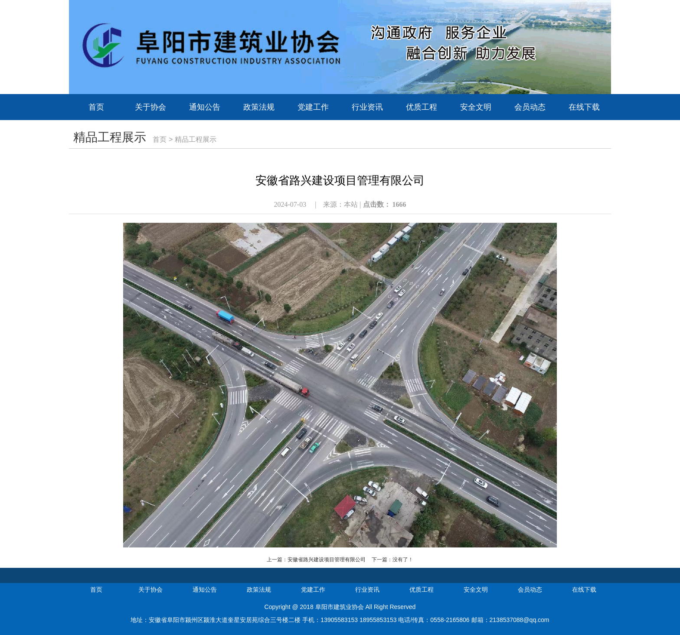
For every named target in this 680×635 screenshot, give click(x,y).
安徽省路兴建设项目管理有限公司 (327, 560)
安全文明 (475, 107)
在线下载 (584, 107)
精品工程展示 (195, 139)
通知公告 (204, 107)
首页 (96, 107)
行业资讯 (367, 107)
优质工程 (421, 107)
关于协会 (150, 107)
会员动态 (530, 107)
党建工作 (313, 107)
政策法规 (259, 107)
